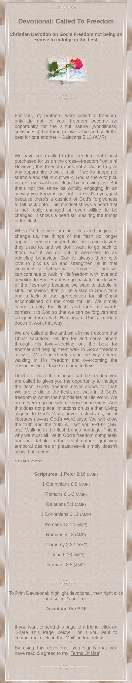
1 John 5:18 (60, 554)
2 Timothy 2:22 (59, 544)
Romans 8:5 (59, 564)
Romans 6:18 (60, 534)
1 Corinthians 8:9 (59, 484)
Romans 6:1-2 (60, 494)
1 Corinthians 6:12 (60, 514)
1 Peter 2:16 (73, 474)
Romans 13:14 (60, 524)
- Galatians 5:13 (75, 137)
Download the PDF (66, 608)
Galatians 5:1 (60, 504)
